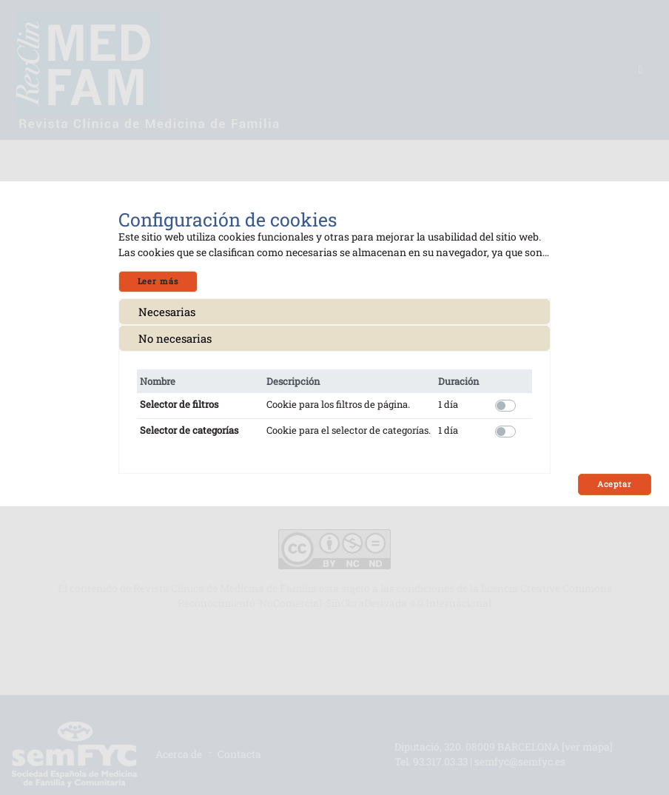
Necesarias (166, 311)
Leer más (158, 281)
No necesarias (175, 338)
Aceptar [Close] (614, 484)
